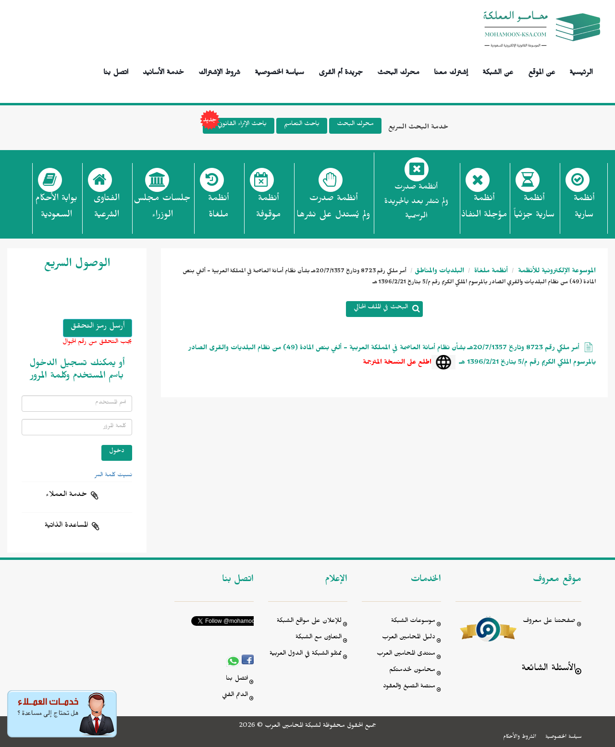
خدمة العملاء (66, 495)
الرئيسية (581, 71)
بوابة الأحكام (56, 209)
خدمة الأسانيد (163, 71)
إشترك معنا (451, 71)
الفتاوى (106, 209)
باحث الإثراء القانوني (235, 126)
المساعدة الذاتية (66, 526)
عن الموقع (541, 71)
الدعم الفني (235, 696)
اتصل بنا (115, 71)
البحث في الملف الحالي (381, 308)
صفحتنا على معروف (549, 622)
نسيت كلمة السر (113, 476)
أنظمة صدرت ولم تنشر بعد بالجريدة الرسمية (416, 202)
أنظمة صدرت (333, 209)
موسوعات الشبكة (413, 622)
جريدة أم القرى (341, 71)
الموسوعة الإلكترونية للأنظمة (556, 272)
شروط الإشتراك (219, 71)
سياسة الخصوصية (279, 71)
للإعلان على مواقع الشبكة (309, 622)
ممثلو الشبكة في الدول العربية (306, 654)
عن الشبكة (497, 71)
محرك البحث (398, 71)
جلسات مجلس (162, 209)
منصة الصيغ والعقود (409, 687)
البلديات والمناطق (439, 272)
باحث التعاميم (302, 125)
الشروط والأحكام (519, 737)
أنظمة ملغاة (490, 272)
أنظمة (584, 209)
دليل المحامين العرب (408, 638)
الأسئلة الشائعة (548, 669)
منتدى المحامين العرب (406, 654)
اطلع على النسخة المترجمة (397, 363)
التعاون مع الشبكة (318, 638)
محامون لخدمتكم (412, 671)
